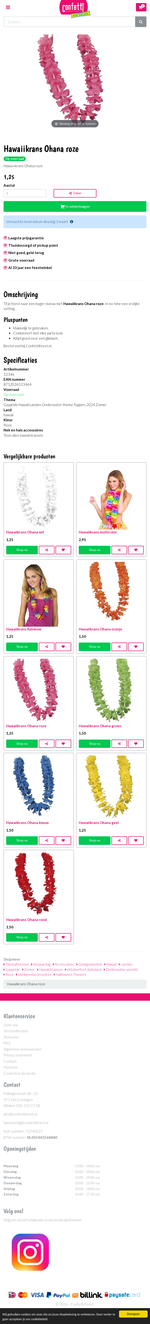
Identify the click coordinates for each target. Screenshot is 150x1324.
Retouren (11, 1037)
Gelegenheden (89, 964)
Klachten (11, 1067)
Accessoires (63, 964)
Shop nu (22, 550)
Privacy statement (18, 1055)
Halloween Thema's (70, 974)
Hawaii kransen (50, 969)
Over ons (11, 1025)
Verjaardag (40, 964)
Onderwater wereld (121, 969)
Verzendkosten (16, 1031)
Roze (9, 974)
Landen (125, 964)
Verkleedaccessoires (33, 974)
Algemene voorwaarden (22, 1049)
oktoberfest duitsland (83, 969)
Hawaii (110, 964)
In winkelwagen (75, 206)
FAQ (7, 1043)
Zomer (28, 969)
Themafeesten (16, 964)
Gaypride (12, 969)
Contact (10, 1061)
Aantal (9, 185)
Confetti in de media (20, 1073)
